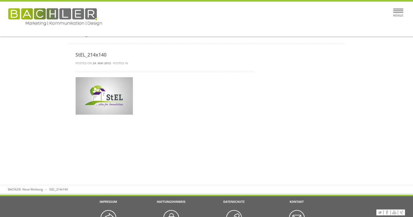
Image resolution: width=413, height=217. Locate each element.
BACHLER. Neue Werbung (25, 189)
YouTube (394, 212)
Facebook (387, 212)
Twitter (380, 212)
